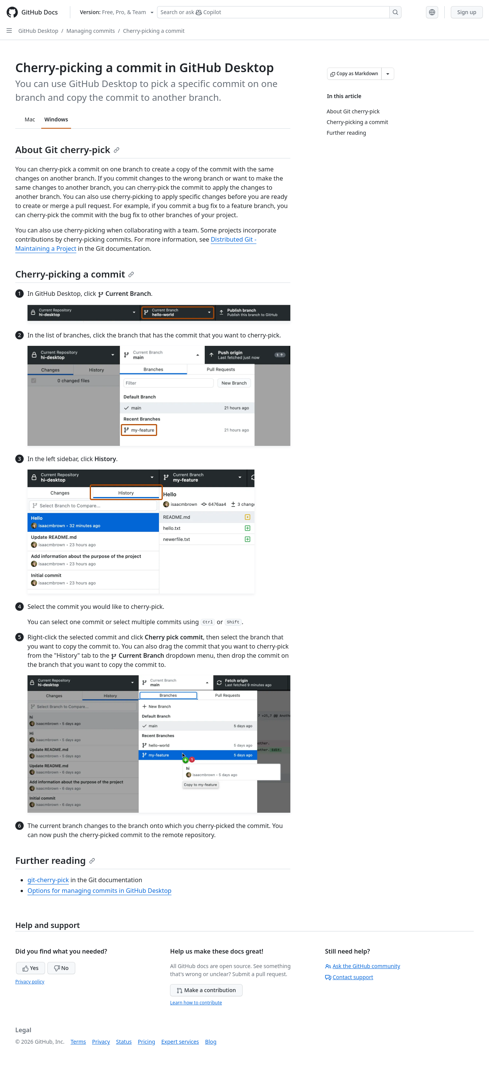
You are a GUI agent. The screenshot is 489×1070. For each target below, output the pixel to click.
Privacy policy (29, 981)
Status (124, 1041)
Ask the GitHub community (362, 966)
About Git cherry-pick (67, 149)
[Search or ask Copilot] (279, 12)
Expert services (180, 1041)
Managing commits (90, 30)
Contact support (349, 977)
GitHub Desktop (38, 30)
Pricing (146, 1041)
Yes (31, 968)
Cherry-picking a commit (154, 30)
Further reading (55, 860)
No (61, 968)
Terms (78, 1041)
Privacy (101, 1041)
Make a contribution (206, 990)
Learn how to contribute (196, 1002)
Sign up (466, 12)
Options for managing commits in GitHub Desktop (100, 890)
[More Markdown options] (387, 74)
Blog (211, 1041)
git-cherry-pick (48, 880)
